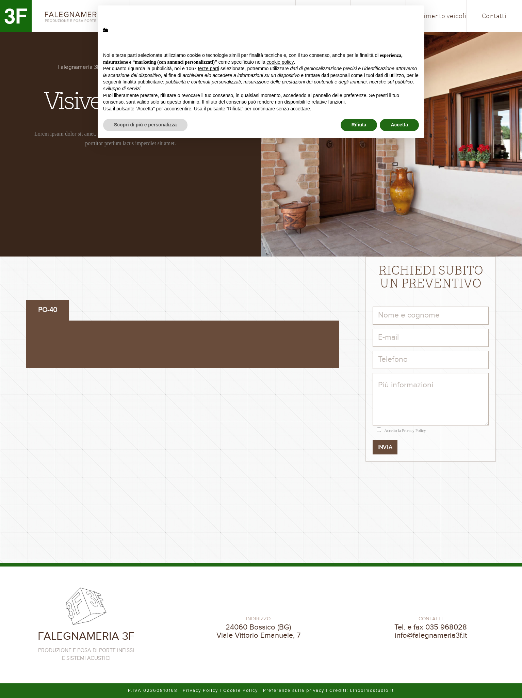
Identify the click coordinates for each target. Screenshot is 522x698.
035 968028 (446, 627)
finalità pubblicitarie (143, 81)
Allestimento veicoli (436, 16)
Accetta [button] (399, 124)
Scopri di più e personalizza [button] (145, 124)
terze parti (208, 68)
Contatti (494, 16)
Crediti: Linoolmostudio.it (361, 690)
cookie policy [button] (280, 62)
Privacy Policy (414, 430)
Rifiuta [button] (359, 124)
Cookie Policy (240, 690)
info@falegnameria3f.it (431, 635)
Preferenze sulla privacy (293, 690)
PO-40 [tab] (47, 310)
